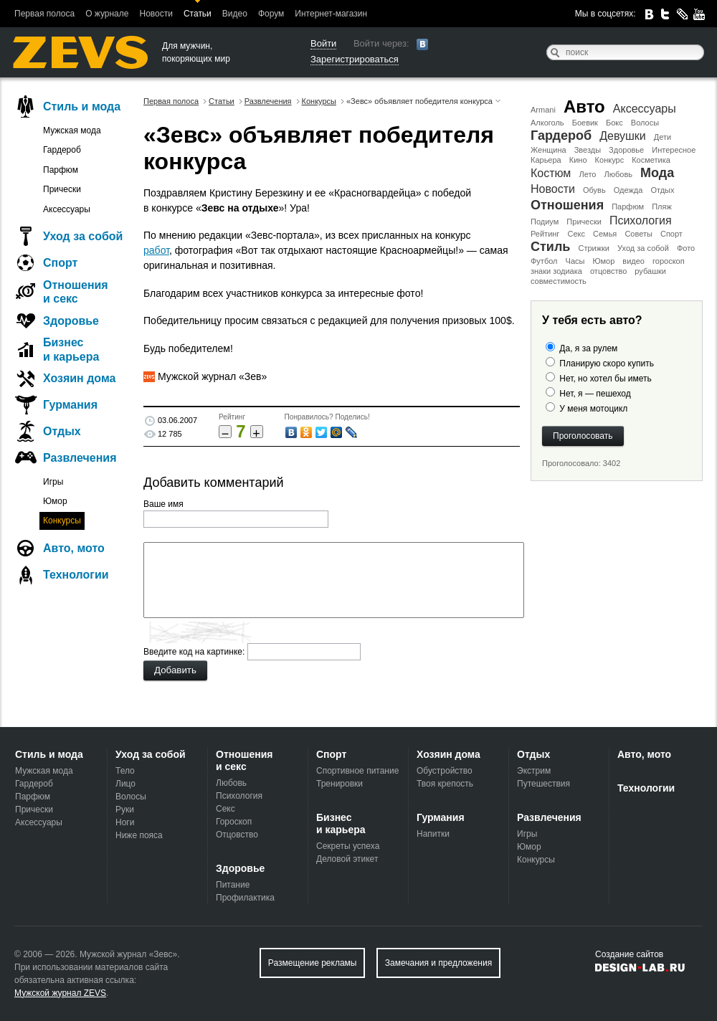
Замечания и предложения (438, 963)
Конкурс (610, 160)
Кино (578, 160)
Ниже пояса (139, 835)
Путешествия (543, 784)
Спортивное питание (357, 771)
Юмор (603, 261)
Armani (543, 109)
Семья (605, 233)
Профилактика (245, 898)
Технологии (76, 575)
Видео (234, 14)
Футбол (544, 261)
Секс (576, 233)
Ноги (124, 822)
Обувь (594, 190)
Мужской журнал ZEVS (60, 993)
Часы (575, 261)
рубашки (650, 271)
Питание (233, 885)
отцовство (608, 271)
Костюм (551, 173)
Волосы (645, 122)
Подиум (545, 221)
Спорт (671, 233)
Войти (323, 43)
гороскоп (668, 261)
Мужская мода (72, 130)
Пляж (662, 206)
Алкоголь (547, 122)
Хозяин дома (79, 378)
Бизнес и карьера (71, 349)
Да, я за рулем (588, 348)
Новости (155, 14)
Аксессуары (644, 109)
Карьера (546, 160)
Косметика (651, 160)
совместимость (559, 281)
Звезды (587, 150)
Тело (125, 771)
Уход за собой (643, 248)
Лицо (125, 784)
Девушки (622, 136)
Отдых (662, 190)
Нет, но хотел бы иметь (605, 379)
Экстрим (534, 771)
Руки (124, 809)
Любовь (618, 174)
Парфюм (628, 206)
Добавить (175, 670)
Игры (53, 482)
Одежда (628, 190)
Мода (657, 173)
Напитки (433, 834)
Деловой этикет (347, 859)
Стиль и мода (81, 106)
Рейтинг (545, 233)
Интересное (673, 150)
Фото (686, 248)
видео (633, 261)
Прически (583, 221)
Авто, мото (74, 548)
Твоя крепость (445, 784)
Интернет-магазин (331, 14)
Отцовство (237, 835)
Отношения (567, 205)
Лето (587, 174)
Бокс (614, 122)
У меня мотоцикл (593, 409)
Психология (640, 220)
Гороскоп (234, 822)
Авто (584, 106)
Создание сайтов (629, 954)
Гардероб (561, 135)
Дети (662, 137)
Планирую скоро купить (606, 363)
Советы (638, 233)
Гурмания (70, 405)
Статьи (198, 14)
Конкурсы (62, 521)
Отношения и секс (75, 292)
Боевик (585, 122)
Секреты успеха (347, 846)
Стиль (550, 246)
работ (156, 250)
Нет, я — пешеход (594, 394)
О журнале (106, 14)
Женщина (548, 150)
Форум (271, 14)
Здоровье (626, 150)
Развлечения (80, 458)
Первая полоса (44, 14)
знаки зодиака (556, 271)
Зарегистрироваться (354, 59)
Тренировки (339, 784)
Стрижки (593, 248)
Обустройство (445, 771)
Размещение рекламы (312, 963)
